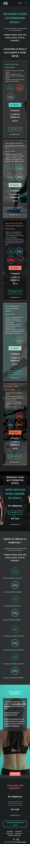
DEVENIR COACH (9, 833)
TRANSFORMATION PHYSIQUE (14, 835)
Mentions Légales (21, 842)
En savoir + (15, 105)
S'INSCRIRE (15, 774)
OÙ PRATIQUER (18, 831)
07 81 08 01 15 (15, 129)
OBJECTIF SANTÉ (18, 833)
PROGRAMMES (10, 831)
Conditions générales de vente (15, 824)
